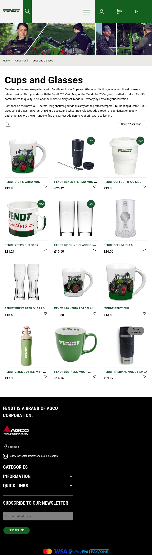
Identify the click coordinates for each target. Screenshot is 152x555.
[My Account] (102, 12)
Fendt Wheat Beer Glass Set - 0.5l (26, 310)
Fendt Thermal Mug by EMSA (125, 371)
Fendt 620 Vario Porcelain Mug (74, 310)
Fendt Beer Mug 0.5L (119, 245)
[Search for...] (27, 12)
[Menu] (87, 12)
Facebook (11, 447)
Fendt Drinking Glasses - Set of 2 (73, 247)
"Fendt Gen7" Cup (116, 308)
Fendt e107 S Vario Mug (22, 181)
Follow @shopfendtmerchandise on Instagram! (31, 456)
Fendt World (21, 60)
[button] (45, 187)
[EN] (138, 11)
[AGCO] (16, 430)
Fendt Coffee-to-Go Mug (123, 181)
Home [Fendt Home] (6, 60)
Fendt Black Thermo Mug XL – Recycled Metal (75, 184)
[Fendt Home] (11, 6)
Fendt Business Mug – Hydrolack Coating (71, 374)
